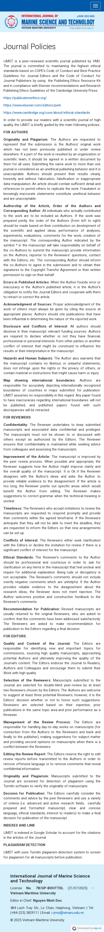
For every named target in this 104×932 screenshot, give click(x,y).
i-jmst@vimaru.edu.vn (67, 913)
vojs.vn (97, 928)
